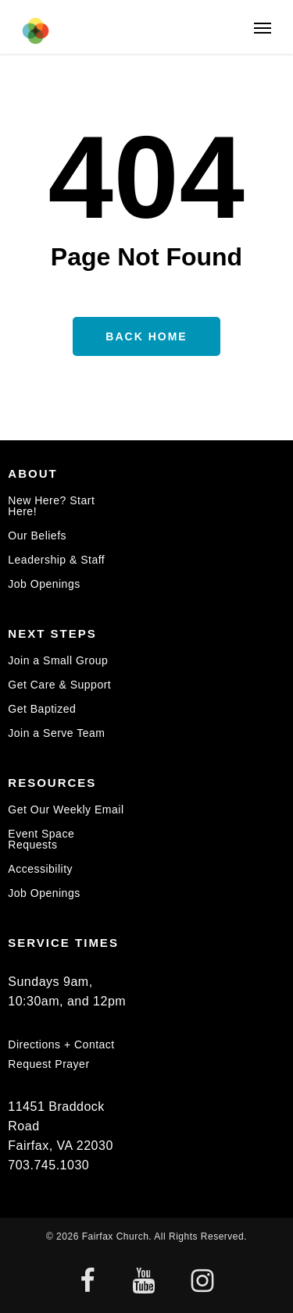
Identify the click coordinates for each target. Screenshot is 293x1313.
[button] (262, 27)
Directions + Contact (61, 1044)
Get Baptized (42, 709)
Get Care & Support (59, 684)
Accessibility (40, 869)
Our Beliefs (37, 535)
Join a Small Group (58, 661)
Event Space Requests (41, 839)
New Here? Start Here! (51, 506)
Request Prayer (48, 1064)
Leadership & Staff (56, 559)
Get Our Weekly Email (65, 810)
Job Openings (44, 584)
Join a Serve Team (56, 733)
